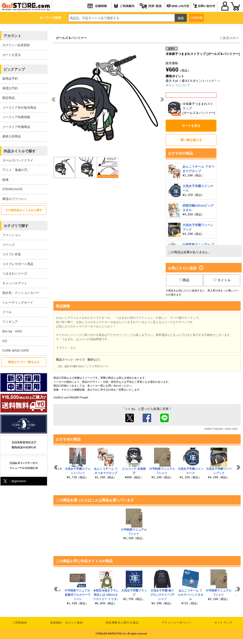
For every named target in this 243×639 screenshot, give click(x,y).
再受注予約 (10, 88)
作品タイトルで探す (20, 151)
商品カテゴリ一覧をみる (23, 362)
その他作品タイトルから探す (23, 210)
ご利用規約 (19, 622)
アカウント (12, 36)
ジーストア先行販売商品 (19, 107)
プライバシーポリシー (177, 622)
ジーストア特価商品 (16, 127)
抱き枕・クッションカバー (20, 293)
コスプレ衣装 (11, 254)
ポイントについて (178, 85)
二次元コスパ (229, 38)
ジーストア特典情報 (16, 117)
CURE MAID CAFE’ (15, 350)
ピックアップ (14, 69)
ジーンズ (8, 245)
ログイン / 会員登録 (16, 45)
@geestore (14, 481)
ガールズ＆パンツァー (71, 38)
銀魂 (5, 179)
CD (4, 341)
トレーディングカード (17, 302)
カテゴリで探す (16, 226)
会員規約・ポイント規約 (66, 622)
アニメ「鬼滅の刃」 (16, 170)
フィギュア (10, 322)
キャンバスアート (14, 283)
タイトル (222, 280)
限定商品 (8, 98)
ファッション (11, 235)
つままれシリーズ (14, 273)
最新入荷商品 (11, 136)
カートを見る (11, 55)
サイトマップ (223, 622)
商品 (184, 280)
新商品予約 (10, 78)
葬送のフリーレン (14, 199)
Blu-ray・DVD (12, 331)
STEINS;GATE (12, 189)
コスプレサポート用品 (17, 264)
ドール (7, 312)
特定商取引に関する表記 (122, 622)
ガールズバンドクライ (17, 160)
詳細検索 (196, 17)
